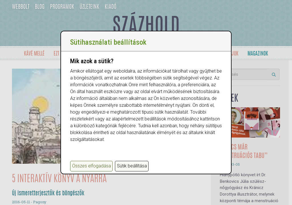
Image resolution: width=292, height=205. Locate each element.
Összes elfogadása (91, 166)
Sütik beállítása (132, 166)
